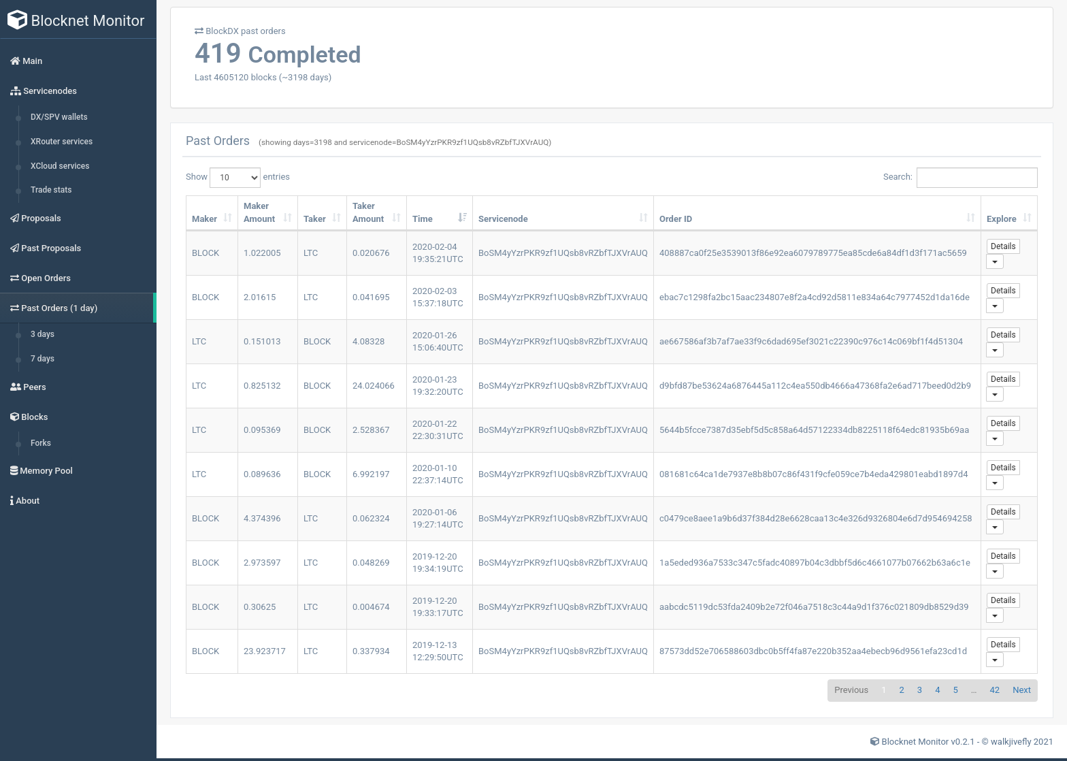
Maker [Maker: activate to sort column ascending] (204, 219)
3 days (42, 334)
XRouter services (62, 141)
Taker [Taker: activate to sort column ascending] (314, 219)
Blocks (29, 417)
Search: (960, 177)
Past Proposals (45, 248)
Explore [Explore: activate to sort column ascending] (1002, 219)
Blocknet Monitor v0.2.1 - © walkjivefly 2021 (967, 741)
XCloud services (60, 166)
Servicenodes (43, 91)
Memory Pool (41, 471)
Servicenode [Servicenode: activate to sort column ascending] (503, 219)
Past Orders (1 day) (53, 308)
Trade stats (51, 190)
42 (995, 690)
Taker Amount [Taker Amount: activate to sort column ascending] (368, 212)
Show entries (238, 177)
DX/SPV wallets (59, 117)
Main (26, 61)
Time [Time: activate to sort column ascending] (422, 219)
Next (1022, 690)
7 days (42, 358)
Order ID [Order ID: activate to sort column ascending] (675, 219)
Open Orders (40, 278)
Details (1003, 246)
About (24, 501)
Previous (851, 690)
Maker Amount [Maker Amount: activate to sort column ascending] (259, 212)
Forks (41, 443)
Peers (28, 387)
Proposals (35, 218)
